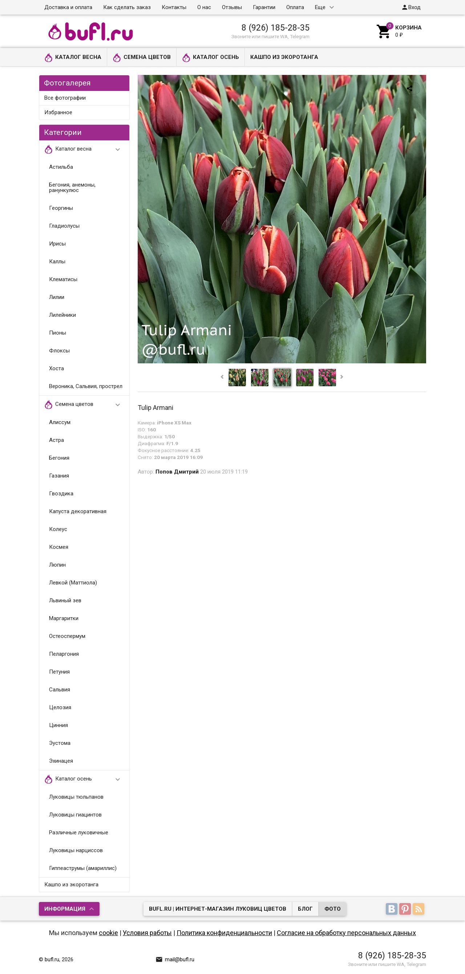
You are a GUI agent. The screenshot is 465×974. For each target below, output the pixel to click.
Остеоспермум (67, 636)
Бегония (59, 458)
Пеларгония (64, 654)
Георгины (61, 208)
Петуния (59, 671)
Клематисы (63, 279)
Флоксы (59, 350)
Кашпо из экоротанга (284, 57)
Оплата (295, 7)
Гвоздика (61, 493)
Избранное (58, 112)
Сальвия (59, 689)
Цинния (58, 725)
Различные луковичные (78, 832)
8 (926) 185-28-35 (276, 28)
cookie (108, 933)
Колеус (58, 529)
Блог (305, 909)
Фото (332, 909)
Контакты (174, 7)
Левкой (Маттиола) (73, 582)
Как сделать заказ (127, 7)
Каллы (57, 261)
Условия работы (147, 933)
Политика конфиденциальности (224, 933)
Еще (320, 7)
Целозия (60, 707)
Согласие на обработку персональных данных (346, 933)
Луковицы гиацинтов (75, 814)
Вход (411, 7)
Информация (64, 909)
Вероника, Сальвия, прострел (85, 386)
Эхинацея (61, 761)
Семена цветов (142, 57)
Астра (56, 440)
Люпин (57, 565)
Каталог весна (72, 57)
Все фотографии (65, 98)
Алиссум (59, 422)
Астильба (61, 167)
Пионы (57, 333)
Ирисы (57, 243)
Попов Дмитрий (177, 471)
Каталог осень (210, 57)
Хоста (56, 368)
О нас (204, 7)
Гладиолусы (64, 226)
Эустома (59, 743)
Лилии (56, 297)
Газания (59, 475)
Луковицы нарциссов (76, 850)
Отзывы (232, 7)
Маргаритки (63, 618)
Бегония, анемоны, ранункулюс (72, 187)
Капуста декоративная (77, 511)
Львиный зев (65, 600)
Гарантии (264, 7)
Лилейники (62, 315)
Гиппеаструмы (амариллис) (83, 868)
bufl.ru (52, 959)
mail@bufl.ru (174, 959)
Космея (58, 547)
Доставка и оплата (68, 7)
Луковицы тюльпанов (76, 797)
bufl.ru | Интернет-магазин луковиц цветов (217, 909)
